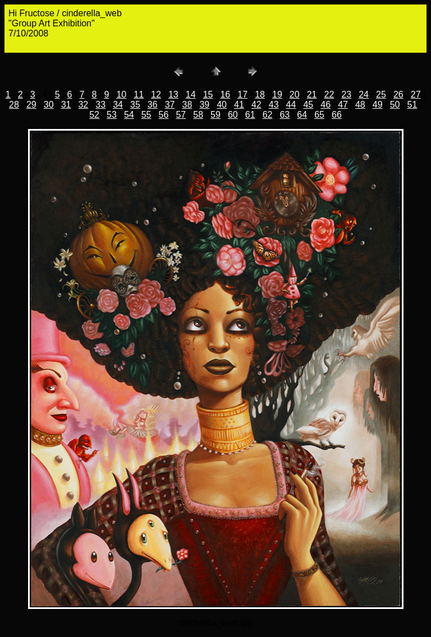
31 (66, 104)
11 (139, 94)
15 (208, 94)
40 (222, 104)
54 (129, 114)
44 (291, 104)
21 (312, 94)
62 (268, 114)
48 (360, 104)
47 (343, 104)
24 (364, 94)
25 (381, 94)
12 (156, 94)
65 (319, 114)
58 (198, 114)
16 (225, 94)
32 (83, 104)
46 (325, 104)
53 (112, 114)
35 (135, 104)
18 (260, 94)
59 (215, 114)
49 (378, 104)
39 (204, 104)
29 (31, 104)
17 (242, 94)
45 (308, 104)
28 (14, 104)
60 (233, 114)
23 (346, 94)
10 (121, 94)
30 (49, 104)
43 (274, 104)
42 (256, 104)
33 (100, 104)
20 (295, 94)
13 (173, 94)
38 (187, 104)
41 (239, 104)
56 (164, 114)
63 (284, 114)
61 (250, 114)
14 (191, 94)
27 (416, 94)
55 (146, 114)
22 (329, 94)
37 (170, 104)
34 (118, 104)
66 (337, 114)
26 (398, 94)
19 (277, 94)
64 (302, 114)
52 (94, 114)
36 (153, 104)
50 (395, 104)
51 (412, 104)
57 (181, 114)
